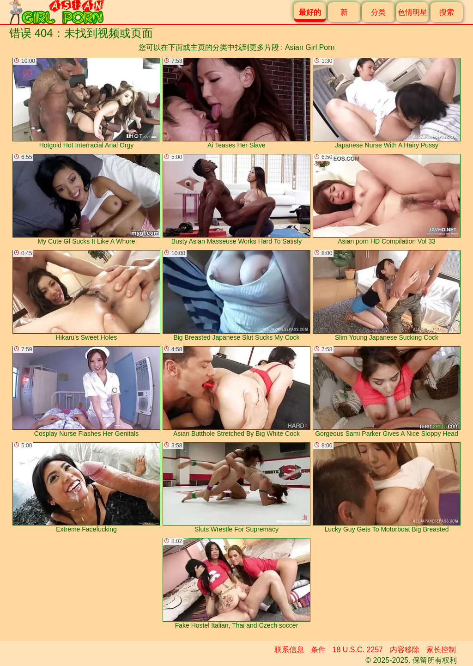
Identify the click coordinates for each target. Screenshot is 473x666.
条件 (318, 650)
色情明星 (412, 12)
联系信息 (289, 650)
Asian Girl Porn (310, 47)
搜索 (446, 12)
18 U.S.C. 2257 (358, 650)
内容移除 (404, 650)
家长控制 (441, 650)
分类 (378, 12)
